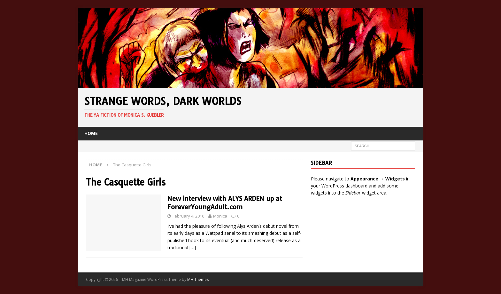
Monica (220, 216)
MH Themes (198, 279)
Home (91, 133)
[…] (192, 247)
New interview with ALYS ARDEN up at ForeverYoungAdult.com (224, 203)
